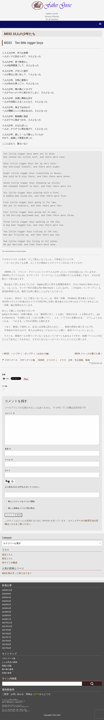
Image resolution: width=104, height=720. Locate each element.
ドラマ (62, 360)
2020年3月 (6, 601)
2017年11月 (7, 623)
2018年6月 (6, 615)
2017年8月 (6, 633)
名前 (8, 449)
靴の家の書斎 (7, 669)
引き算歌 (79, 360)
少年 (70, 360)
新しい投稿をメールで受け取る (21, 508)
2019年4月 (6, 608)
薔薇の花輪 (7, 666)
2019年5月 (6, 604)
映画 (87, 360)
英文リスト (7, 555)
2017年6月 (6, 641)
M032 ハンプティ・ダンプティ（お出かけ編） (27, 353)
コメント (10, 413)
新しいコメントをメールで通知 (21, 501)
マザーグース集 (27, 360)
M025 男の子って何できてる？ (17, 573)
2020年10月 (7, 590)
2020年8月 (6, 594)
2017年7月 (6, 637)
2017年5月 (6, 644)
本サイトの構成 (9, 562)
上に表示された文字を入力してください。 (23, 487)
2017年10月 (7, 626)
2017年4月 (6, 648)
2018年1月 (6, 619)
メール (9, 460)
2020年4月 (6, 597)
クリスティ (51, 360)
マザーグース (11, 360)
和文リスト (7, 558)
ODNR (41, 360)
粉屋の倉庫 (7, 673)
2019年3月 (6, 612)
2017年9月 (6, 630)
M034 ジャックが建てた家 (87, 353)
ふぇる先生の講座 (9, 662)
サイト (7, 470)
